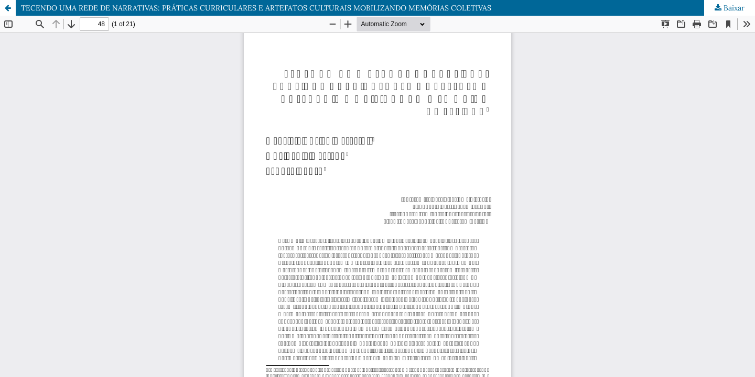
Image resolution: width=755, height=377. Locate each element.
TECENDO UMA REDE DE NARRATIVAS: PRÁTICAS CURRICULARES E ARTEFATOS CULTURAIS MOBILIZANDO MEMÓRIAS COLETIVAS (256, 8)
